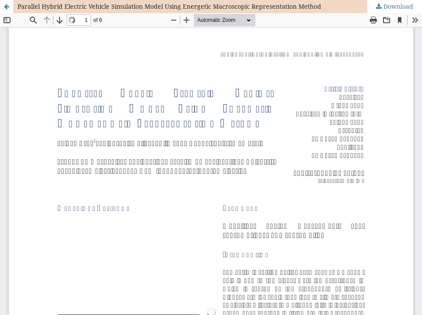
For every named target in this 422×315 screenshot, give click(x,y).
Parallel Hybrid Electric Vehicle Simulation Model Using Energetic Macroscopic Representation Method (169, 6)
